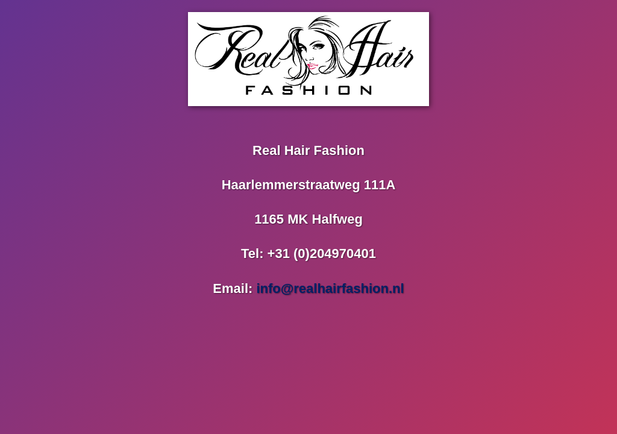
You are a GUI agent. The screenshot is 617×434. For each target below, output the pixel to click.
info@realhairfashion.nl (330, 288)
